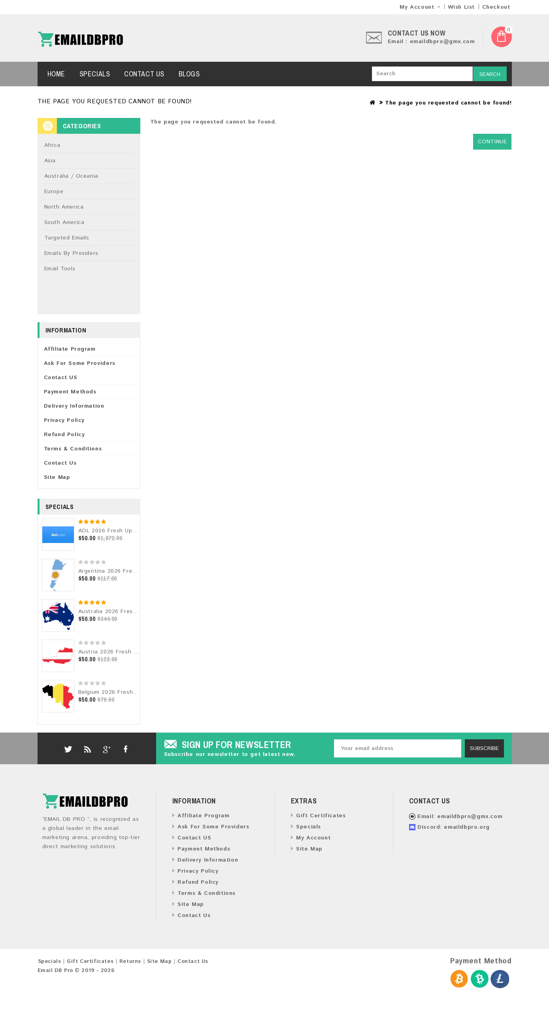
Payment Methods (70, 392)
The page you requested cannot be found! (448, 103)
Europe (54, 192)
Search (489, 74)
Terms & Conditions (73, 449)
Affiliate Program (70, 349)
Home (56, 74)
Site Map (57, 477)
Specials (94, 74)
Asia (50, 161)
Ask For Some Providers (79, 363)
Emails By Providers (71, 253)
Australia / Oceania (71, 176)
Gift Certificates (320, 816)
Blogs (189, 74)
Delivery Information (74, 406)
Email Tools (59, 269)
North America (64, 207)
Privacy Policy (64, 420)
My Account (313, 838)
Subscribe (484, 748)
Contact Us (144, 74)
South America (64, 222)
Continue (492, 142)
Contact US (60, 378)
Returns (130, 961)
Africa (52, 145)
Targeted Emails (66, 238)
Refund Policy (64, 435)
